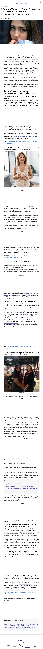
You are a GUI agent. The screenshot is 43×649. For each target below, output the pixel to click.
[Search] (37, 2)
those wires (23, 314)
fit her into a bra (32, 207)
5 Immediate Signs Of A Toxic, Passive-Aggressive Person (19, 486)
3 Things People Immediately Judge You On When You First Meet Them (21, 483)
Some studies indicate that (20, 136)
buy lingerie (21, 126)
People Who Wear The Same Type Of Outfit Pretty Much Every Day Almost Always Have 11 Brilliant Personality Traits (21, 625)
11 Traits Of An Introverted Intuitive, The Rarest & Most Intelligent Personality (21, 491)
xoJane (2, 17)
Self (6, 6)
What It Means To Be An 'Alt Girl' (13, 622)
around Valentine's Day (25, 584)
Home (2, 6)
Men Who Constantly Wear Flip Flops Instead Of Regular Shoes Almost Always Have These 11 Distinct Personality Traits (21, 628)
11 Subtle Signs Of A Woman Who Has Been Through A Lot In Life (21, 488)
